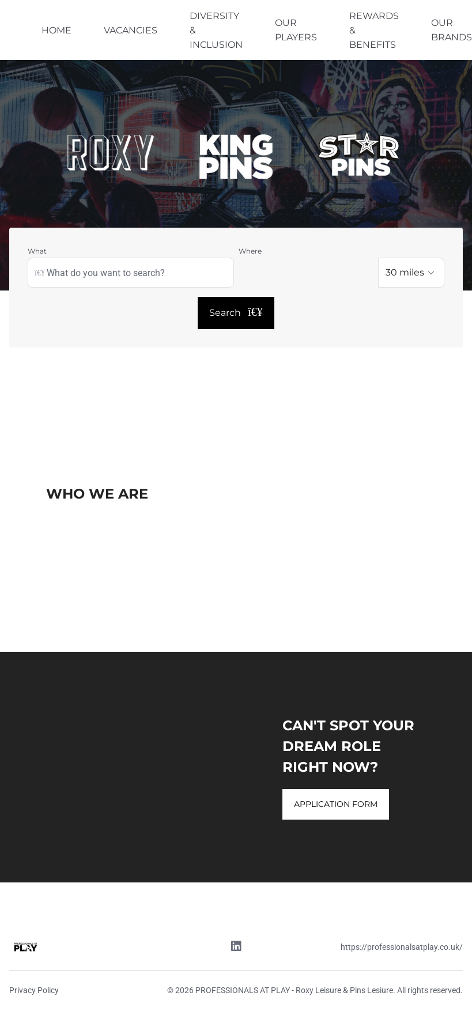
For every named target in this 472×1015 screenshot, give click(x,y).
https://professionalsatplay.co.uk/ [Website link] (402, 947)
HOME (56, 30)
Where (250, 251)
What (37, 251)
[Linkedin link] (236, 947)
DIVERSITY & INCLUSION (216, 30)
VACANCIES (130, 30)
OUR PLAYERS (296, 30)
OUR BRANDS (451, 30)
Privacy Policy (34, 990)
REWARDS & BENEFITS (374, 30)
